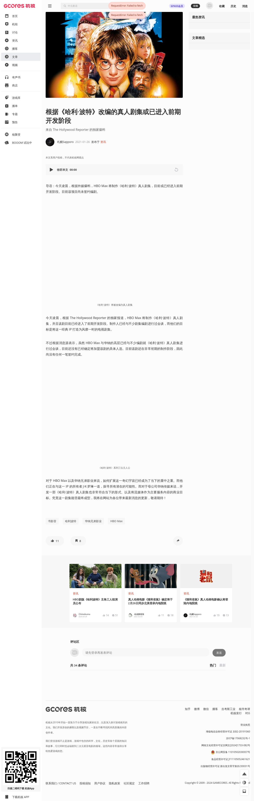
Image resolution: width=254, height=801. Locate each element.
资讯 (103, 142)
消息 (245, 6)
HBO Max (116, 521)
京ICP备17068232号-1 (238, 738)
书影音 (52, 521)
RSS (247, 713)
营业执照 (245, 724)
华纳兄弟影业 (93, 521)
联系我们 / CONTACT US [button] (61, 783)
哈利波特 (70, 521)
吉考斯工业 (228, 709)
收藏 (222, 6)
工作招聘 (143, 783)
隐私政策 (114, 783)
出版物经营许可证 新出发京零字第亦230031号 (225, 766)
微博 (197, 709)
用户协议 (99, 783)
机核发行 (236, 713)
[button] (52, 170)
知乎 (187, 709)
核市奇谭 (244, 709)
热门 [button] (213, 665)
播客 (215, 709)
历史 (233, 6)
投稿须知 (85, 783)
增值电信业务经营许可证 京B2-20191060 (228, 731)
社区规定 (129, 783)
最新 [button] (222, 665)
